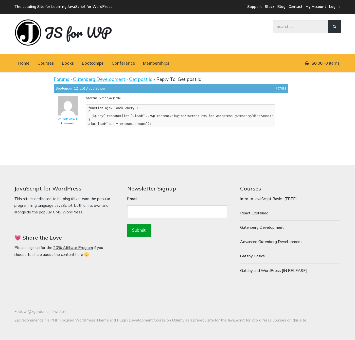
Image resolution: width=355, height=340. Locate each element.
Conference (123, 63)
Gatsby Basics (252, 256)
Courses (45, 63)
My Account (315, 6)
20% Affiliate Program (73, 247)
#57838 (281, 89)
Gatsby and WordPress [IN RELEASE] (273, 270)
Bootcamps (93, 63)
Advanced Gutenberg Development (271, 242)
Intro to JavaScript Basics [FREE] (268, 199)
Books (68, 63)
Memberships (156, 63)
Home (24, 63)
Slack (269, 6)
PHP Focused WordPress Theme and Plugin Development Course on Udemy (117, 320)
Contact (295, 6)
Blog (281, 6)
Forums (61, 79)
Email (132, 199)
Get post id (141, 79)
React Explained (254, 213)
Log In (334, 6)
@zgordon (36, 311)
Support (254, 6)
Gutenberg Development (99, 79)
